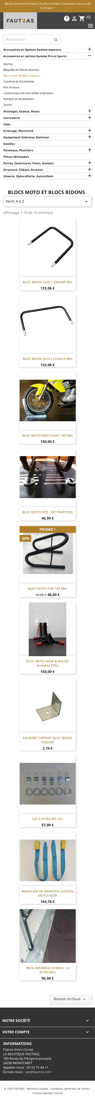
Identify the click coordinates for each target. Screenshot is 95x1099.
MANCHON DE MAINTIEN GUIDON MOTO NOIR (47, 893)
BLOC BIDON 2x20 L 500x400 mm (47, 282)
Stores (7, 105)
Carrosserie (11, 118)
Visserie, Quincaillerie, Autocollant (28, 176)
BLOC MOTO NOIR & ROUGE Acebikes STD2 (47, 663)
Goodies (9, 144)
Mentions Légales (37, 1088)
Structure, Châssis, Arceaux (23, 170)
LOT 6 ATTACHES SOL (47, 819)
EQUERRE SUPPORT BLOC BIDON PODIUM (47, 740)
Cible (7, 124)
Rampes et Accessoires (18, 99)
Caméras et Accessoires (18, 81)
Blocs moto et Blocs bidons (21, 76)
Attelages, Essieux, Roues (21, 111)
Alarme (8, 64)
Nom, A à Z (47, 201)
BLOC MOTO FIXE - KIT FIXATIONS (47, 512)
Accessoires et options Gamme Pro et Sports (34, 56)
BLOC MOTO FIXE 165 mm (47, 588)
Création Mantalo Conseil (47, 1093)
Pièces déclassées (16, 157)
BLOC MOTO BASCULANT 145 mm (47, 435)
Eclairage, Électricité (18, 131)
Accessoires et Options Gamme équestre (32, 50)
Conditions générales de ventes (70, 1088)
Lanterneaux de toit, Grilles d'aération (28, 93)
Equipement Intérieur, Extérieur (26, 137)
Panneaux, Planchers (18, 150)
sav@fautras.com (38, 1072)
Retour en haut (70, 999)
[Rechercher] (32, 39)
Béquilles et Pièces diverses (21, 70)
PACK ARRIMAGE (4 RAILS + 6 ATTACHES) (47, 970)
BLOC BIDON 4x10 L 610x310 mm (47, 359)
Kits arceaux (11, 87)
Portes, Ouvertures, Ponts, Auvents (28, 163)
